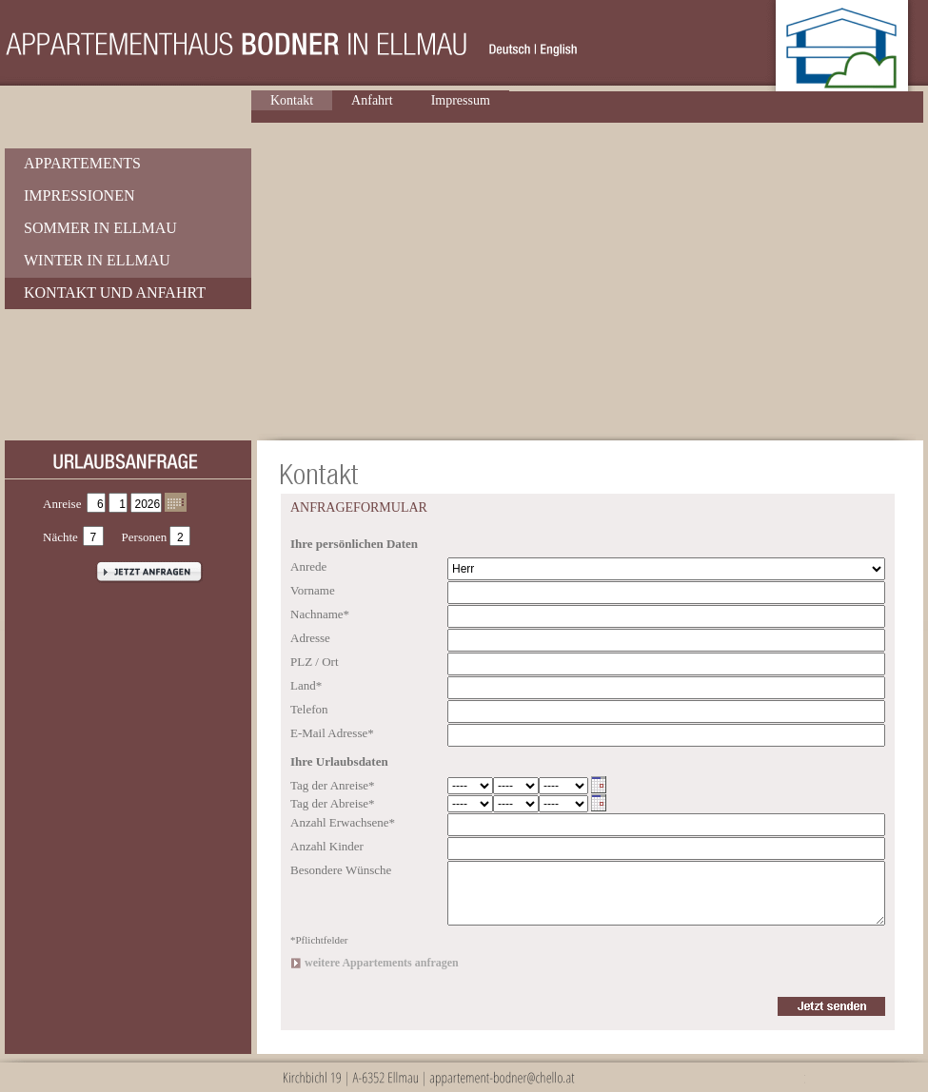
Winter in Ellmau (97, 260)
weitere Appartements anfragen (382, 962)
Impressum (460, 100)
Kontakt (291, 100)
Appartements (82, 163)
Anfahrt (372, 100)
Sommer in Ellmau (100, 228)
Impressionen (79, 195)
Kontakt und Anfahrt (115, 292)
